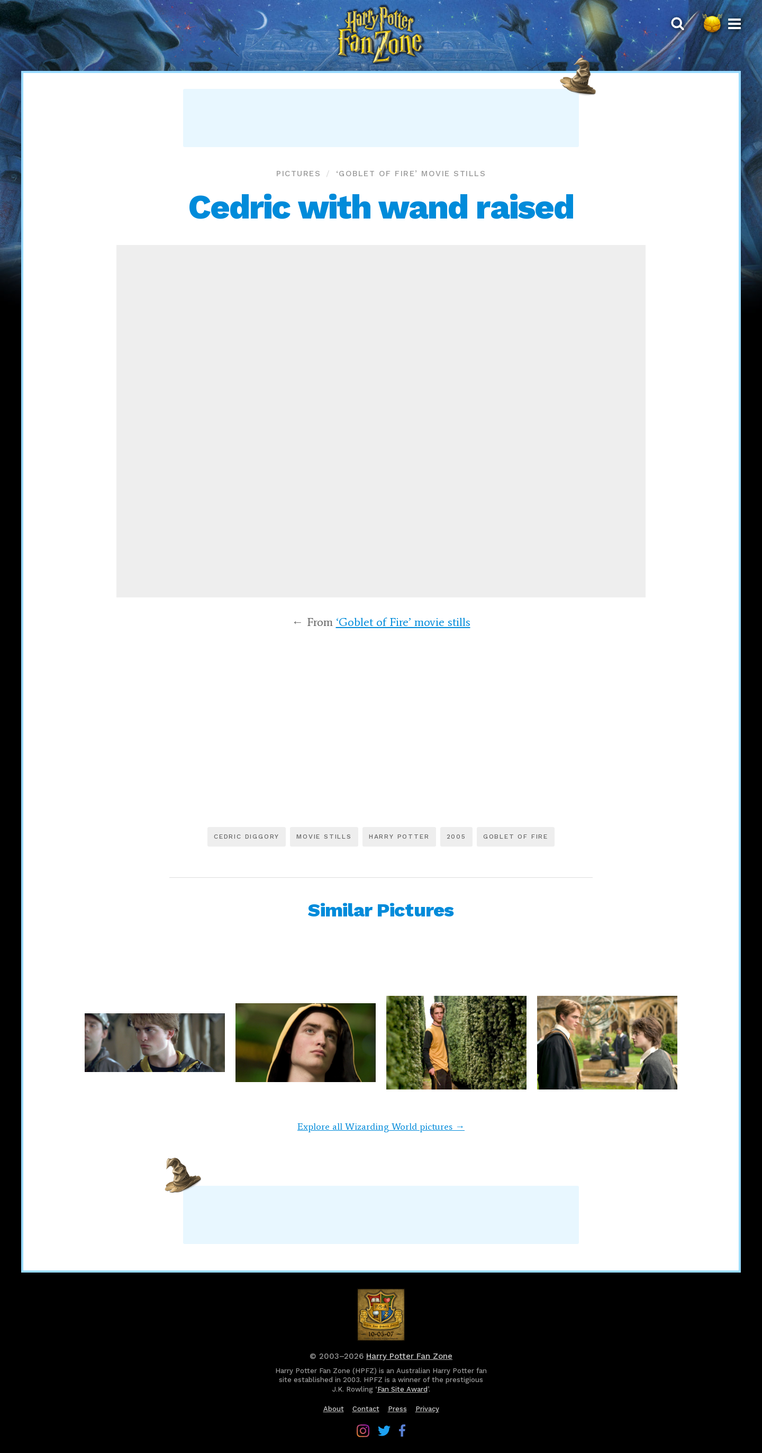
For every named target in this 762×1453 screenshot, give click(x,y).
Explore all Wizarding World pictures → (381, 1126)
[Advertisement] (381, 118)
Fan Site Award (402, 1389)
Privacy (427, 1409)
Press (397, 1409)
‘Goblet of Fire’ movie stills (411, 173)
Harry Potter (399, 836)
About (333, 1409)
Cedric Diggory (246, 836)
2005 (456, 836)
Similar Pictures (380, 910)
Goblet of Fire (515, 836)
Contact (365, 1409)
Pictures (298, 173)
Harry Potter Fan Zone (409, 1356)
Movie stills (324, 836)
